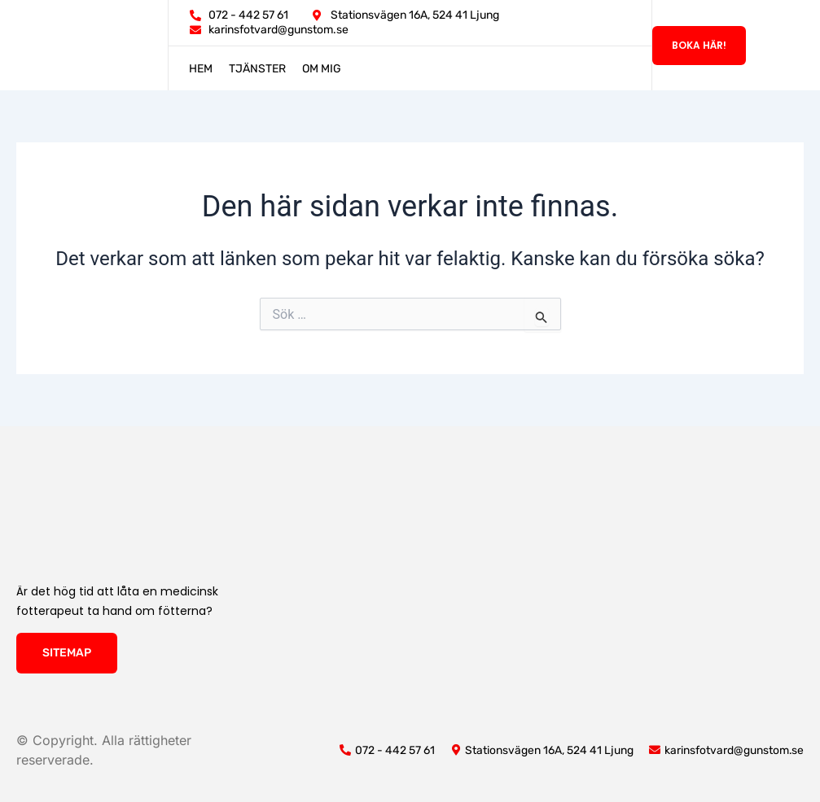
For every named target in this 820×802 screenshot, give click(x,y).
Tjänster (257, 69)
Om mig (321, 69)
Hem (201, 69)
